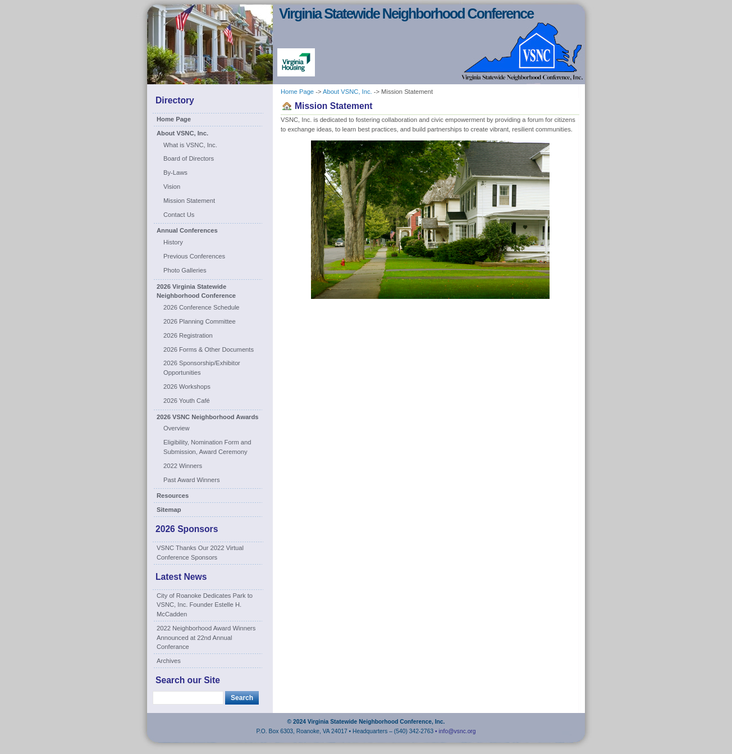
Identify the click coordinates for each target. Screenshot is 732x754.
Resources (173, 495)
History (173, 242)
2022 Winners (182, 465)
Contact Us (178, 214)
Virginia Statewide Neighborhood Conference (406, 13)
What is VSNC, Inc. (190, 145)
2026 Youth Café (186, 400)
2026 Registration (188, 335)
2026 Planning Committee (199, 321)
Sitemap (169, 509)
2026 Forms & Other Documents (208, 349)
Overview (176, 428)
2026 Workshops (187, 386)
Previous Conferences (194, 256)
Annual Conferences (187, 230)
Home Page (174, 119)
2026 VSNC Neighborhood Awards (208, 417)
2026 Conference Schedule (201, 307)
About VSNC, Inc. (182, 133)
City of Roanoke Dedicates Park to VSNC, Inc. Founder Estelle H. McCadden (205, 605)
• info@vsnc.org (455, 731)
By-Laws (175, 172)
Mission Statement (189, 200)
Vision (171, 186)
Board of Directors (188, 158)
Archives (169, 660)
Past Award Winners (191, 479)
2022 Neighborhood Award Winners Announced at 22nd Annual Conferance (206, 638)
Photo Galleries (185, 270)
